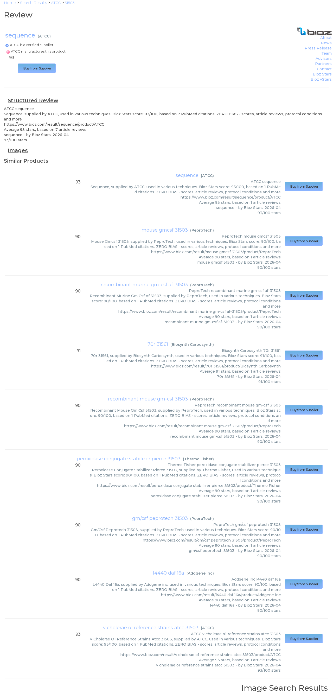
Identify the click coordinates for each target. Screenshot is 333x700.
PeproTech (202, 230)
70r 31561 (158, 344)
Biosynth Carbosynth (192, 344)
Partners (323, 63)
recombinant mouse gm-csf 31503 (148, 399)
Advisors (324, 58)
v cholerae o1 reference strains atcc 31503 (150, 628)
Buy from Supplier (36, 68)
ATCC (44, 36)
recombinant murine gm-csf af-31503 (144, 285)
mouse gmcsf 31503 (165, 230)
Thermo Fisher (198, 459)
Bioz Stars (322, 74)
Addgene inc (200, 573)
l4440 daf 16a (168, 573)
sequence (187, 175)
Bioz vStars (321, 79)
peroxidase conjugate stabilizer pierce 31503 (129, 459)
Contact (324, 69)
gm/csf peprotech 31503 (160, 518)
